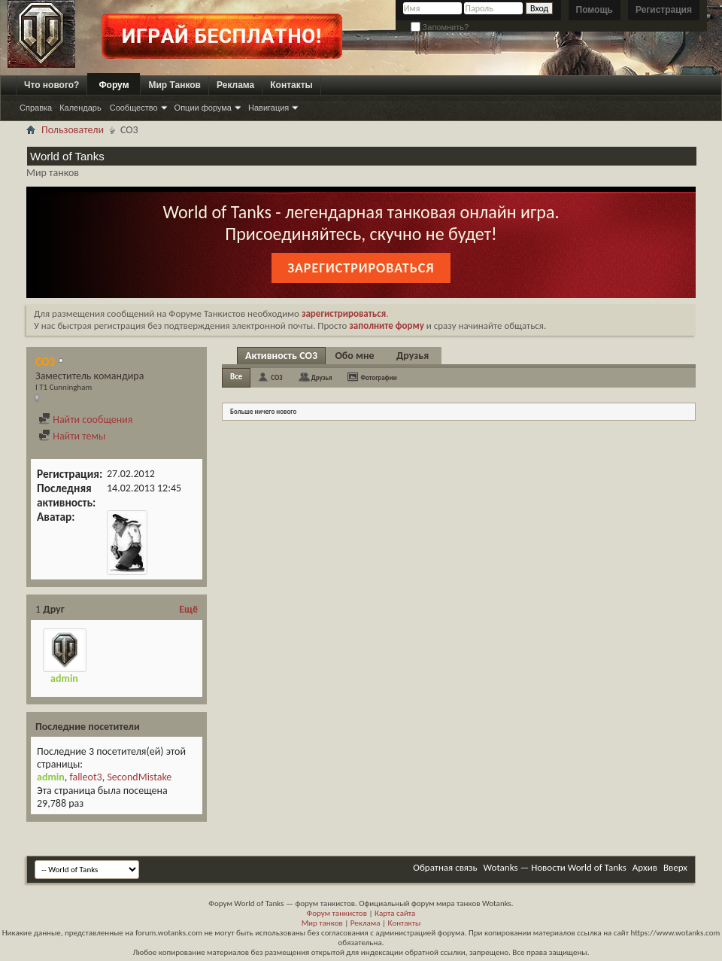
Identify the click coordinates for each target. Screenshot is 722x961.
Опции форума (203, 107)
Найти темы (71, 436)
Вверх (675, 867)
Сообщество (134, 107)
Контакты (291, 85)
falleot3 (85, 777)
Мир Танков (174, 85)
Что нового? (51, 85)
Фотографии (379, 377)
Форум (114, 85)
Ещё (188, 609)
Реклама (235, 85)
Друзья (412, 355)
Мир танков (322, 923)
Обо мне (354, 355)
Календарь (80, 107)
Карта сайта (395, 913)
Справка (36, 107)
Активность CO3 (281, 355)
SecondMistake (139, 777)
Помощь (594, 10)
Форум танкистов (337, 913)
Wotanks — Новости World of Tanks (555, 867)
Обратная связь (445, 867)
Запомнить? (440, 27)
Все (236, 377)
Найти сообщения (85, 419)
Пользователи (72, 129)
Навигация (268, 107)
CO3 (276, 377)
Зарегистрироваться (360, 268)
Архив (645, 867)
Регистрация (664, 10)
